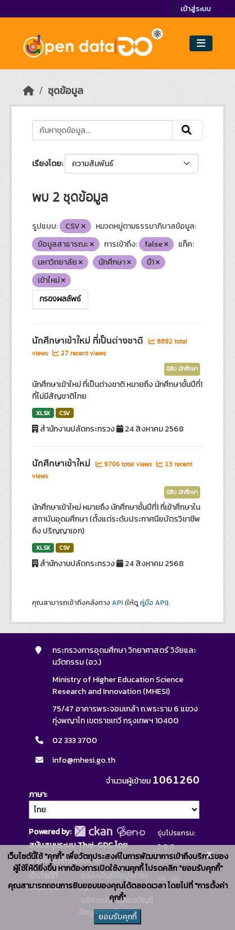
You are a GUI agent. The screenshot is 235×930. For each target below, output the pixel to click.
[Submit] (187, 130)
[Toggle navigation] (201, 43)
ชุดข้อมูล (65, 90)
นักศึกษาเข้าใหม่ (62, 463)
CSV (64, 412)
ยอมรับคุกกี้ (117, 917)
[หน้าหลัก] (28, 90)
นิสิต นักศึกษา (182, 369)
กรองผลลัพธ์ (60, 299)
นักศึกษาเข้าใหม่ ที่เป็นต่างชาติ (89, 340)
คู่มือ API (153, 603)
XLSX (43, 412)
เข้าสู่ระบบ (195, 8)
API (117, 603)
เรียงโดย (46, 164)
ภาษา (37, 794)
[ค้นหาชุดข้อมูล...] (102, 130)
